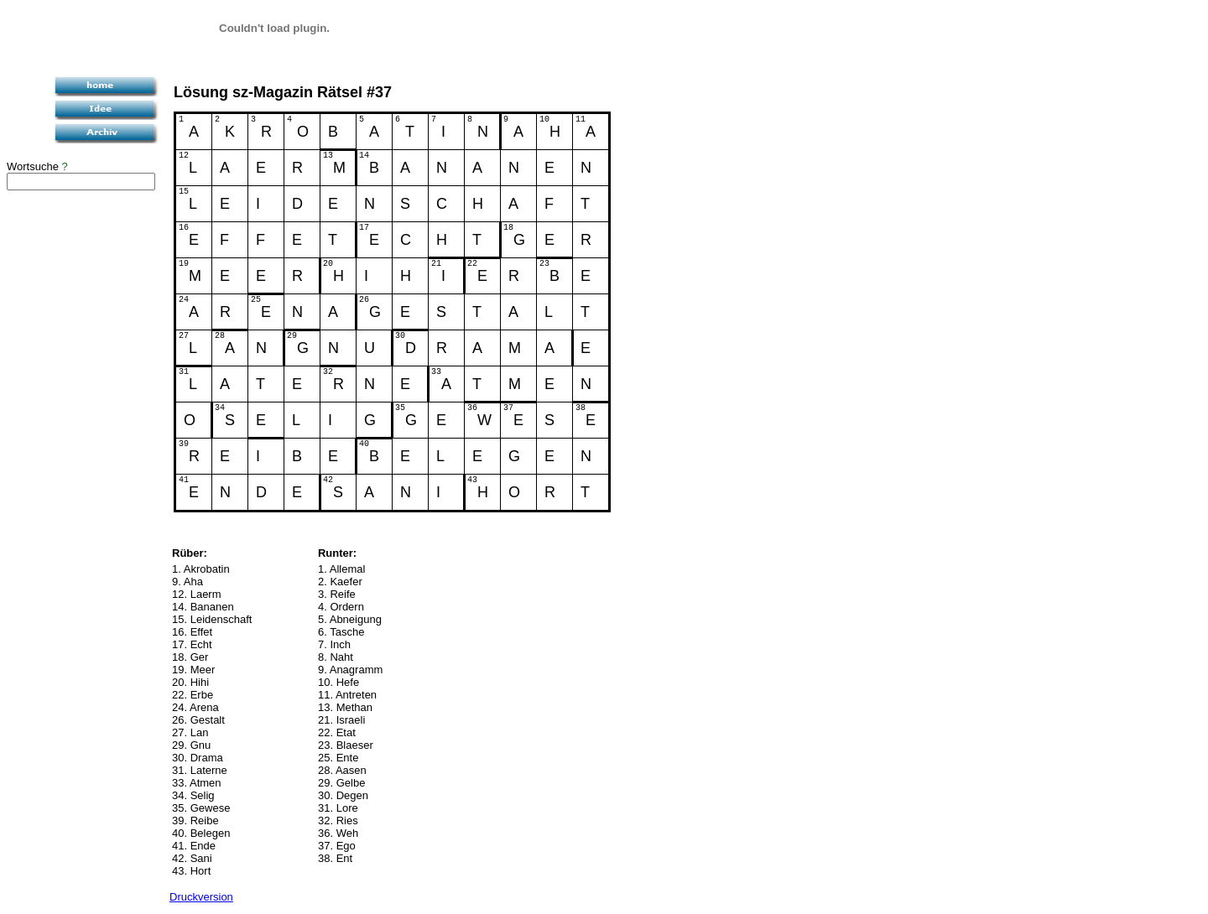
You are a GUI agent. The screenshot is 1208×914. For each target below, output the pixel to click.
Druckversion (201, 897)
